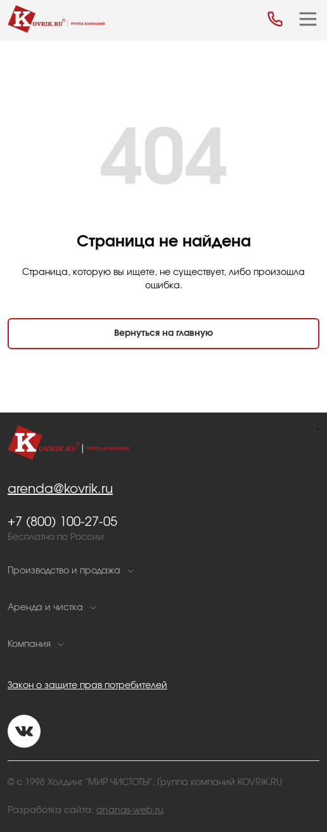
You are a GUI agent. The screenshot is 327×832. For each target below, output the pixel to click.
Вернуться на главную (163, 333)
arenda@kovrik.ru (60, 489)
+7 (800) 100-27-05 (62, 522)
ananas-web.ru (130, 810)
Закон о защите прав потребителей (87, 685)
